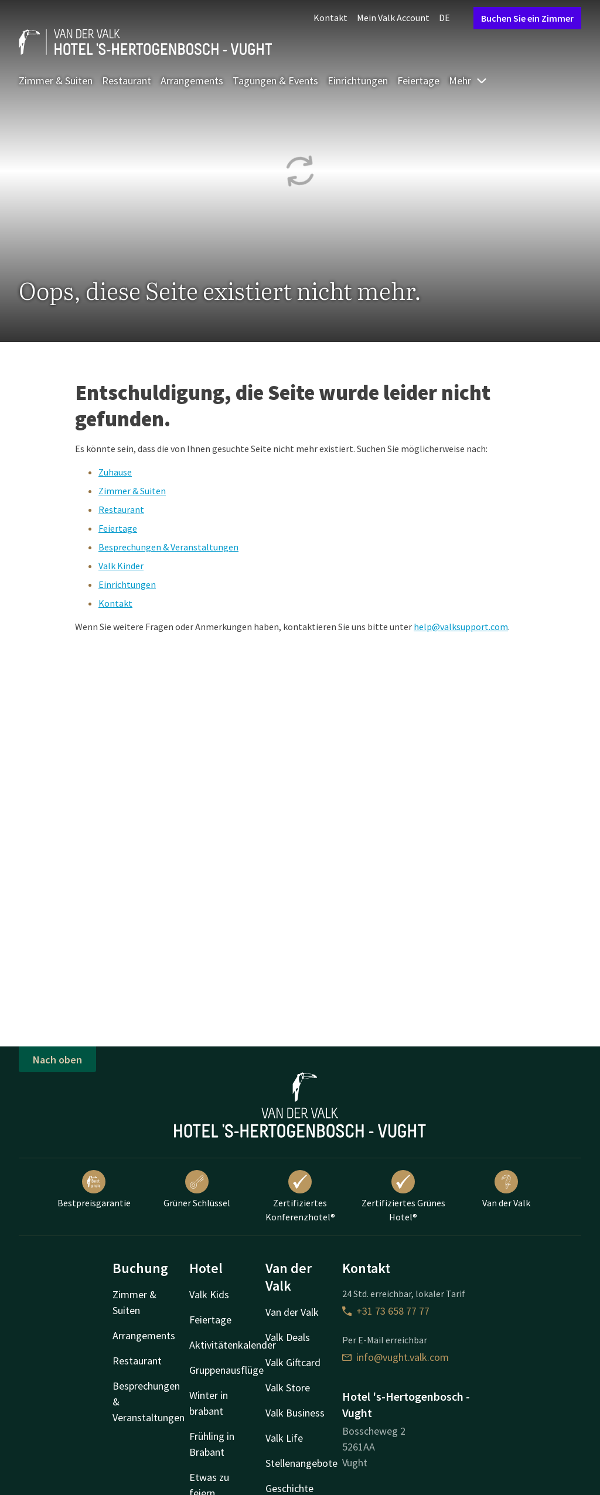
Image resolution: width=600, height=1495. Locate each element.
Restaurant (126, 80)
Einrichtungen (358, 80)
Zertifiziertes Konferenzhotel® (300, 1196)
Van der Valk (506, 1189)
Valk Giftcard (293, 1362)
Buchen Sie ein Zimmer (527, 18)
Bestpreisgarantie (94, 1189)
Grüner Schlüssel (196, 1189)
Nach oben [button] (57, 1059)
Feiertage (418, 80)
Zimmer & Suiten (56, 80)
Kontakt (330, 17)
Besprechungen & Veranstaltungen (168, 547)
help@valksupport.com (461, 626)
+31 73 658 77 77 (385, 1311)
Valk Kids (209, 1294)
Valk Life (284, 1438)
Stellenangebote (301, 1463)
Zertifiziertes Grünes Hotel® (403, 1196)
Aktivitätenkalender (232, 1345)
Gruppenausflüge (226, 1370)
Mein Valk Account (393, 17)
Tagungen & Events (275, 80)
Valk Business (295, 1412)
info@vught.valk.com (395, 1357)
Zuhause (115, 472)
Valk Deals (287, 1337)
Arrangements (192, 80)
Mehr (468, 80)
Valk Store (287, 1387)
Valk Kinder (121, 566)
